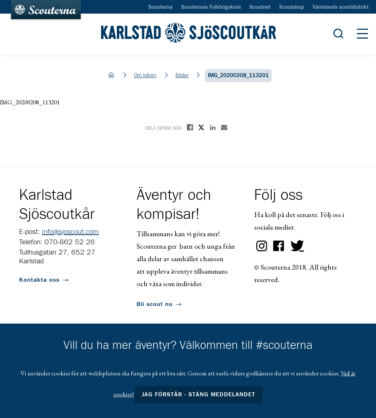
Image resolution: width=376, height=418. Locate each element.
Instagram (262, 246)
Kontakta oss (39, 280)
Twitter (295, 246)
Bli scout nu (155, 304)
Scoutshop (291, 7)
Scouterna (160, 7)
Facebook (278, 246)
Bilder (182, 75)
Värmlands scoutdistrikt (340, 7)
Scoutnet (260, 7)
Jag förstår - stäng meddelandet (199, 394)
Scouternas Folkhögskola (211, 7)
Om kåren (145, 75)
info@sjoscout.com (70, 231)
